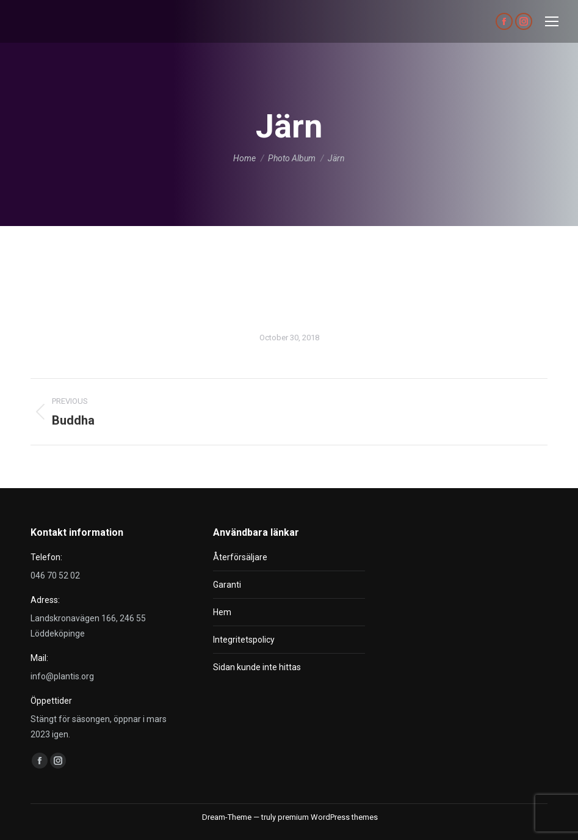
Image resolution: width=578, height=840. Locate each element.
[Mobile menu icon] (551, 21)
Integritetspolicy (244, 640)
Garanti (227, 585)
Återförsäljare (240, 557)
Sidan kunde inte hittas (257, 667)
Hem (222, 612)
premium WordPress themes (328, 817)
